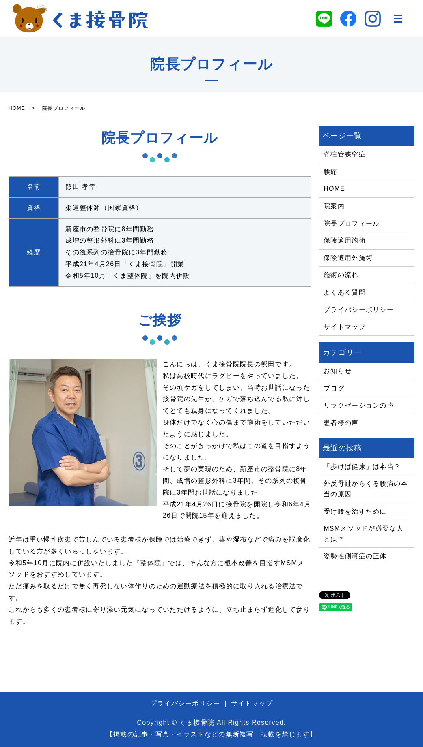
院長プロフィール (352, 223)
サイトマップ (345, 326)
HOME (17, 108)
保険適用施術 (345, 240)
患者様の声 (341, 422)
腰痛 (331, 171)
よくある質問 (345, 292)
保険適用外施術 (348, 257)
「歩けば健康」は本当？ (362, 466)
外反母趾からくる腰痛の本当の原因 (366, 488)
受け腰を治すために (355, 511)
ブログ (334, 388)
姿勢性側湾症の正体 (355, 556)
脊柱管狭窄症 (345, 154)
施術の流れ (341, 274)
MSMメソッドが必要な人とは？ (364, 533)
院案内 (334, 206)
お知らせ (338, 370)
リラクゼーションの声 (359, 405)
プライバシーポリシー (359, 309)
